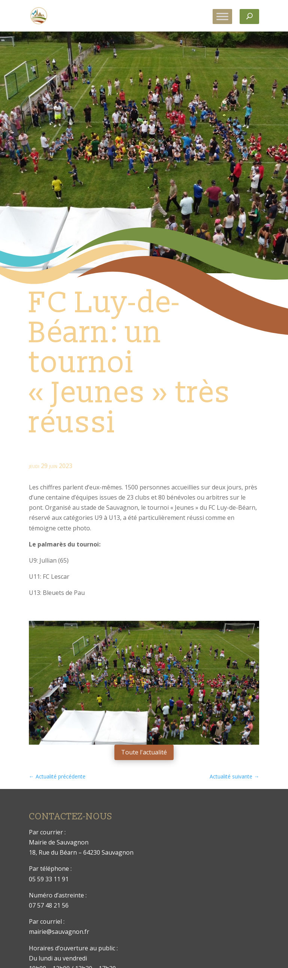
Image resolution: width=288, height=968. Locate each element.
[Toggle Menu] (222, 16)
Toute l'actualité (144, 752)
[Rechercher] (249, 16)
